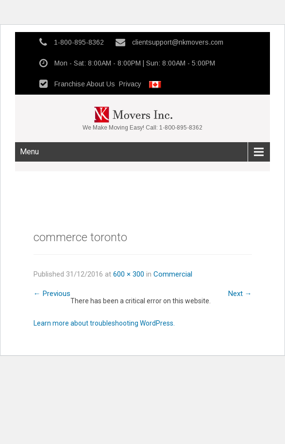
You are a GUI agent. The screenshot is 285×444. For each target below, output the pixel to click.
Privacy (130, 84)
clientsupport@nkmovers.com (177, 42)
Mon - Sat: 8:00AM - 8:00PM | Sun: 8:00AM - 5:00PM (134, 63)
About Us (100, 84)
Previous (52, 293)
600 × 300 (128, 274)
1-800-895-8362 (79, 42)
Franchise (69, 84)
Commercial (172, 274)
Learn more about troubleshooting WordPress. (104, 323)
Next (240, 293)
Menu (29, 151)
